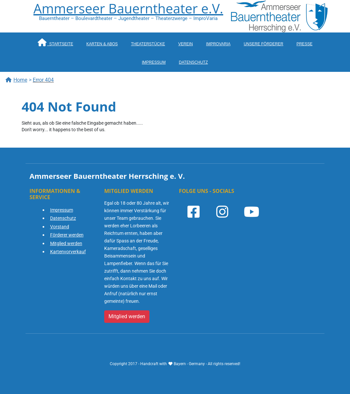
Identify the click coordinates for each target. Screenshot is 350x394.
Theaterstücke (148, 44)
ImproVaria (218, 44)
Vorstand (59, 226)
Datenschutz (193, 62)
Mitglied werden (66, 243)
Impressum (154, 62)
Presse (305, 44)
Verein (185, 44)
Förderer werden (67, 235)
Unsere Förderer (263, 44)
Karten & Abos (102, 44)
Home (16, 80)
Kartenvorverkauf (68, 251)
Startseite (55, 42)
